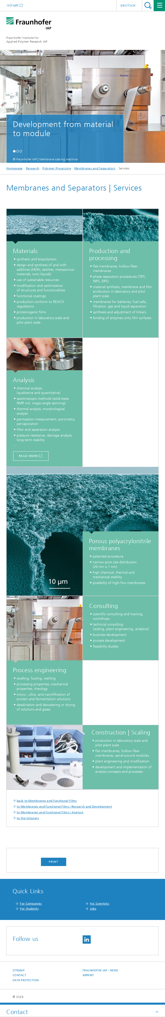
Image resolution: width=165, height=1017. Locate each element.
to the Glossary (28, 818)
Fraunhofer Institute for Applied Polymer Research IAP (26, 39)
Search (148, 5)
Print (53, 862)
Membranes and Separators (94, 168)
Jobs (93, 908)
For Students (29, 908)
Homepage (14, 168)
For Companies (31, 903)
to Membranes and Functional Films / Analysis (50, 812)
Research (32, 168)
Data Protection (26, 980)
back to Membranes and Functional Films (47, 801)
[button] (14, 151)
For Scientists (99, 903)
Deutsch (128, 5)
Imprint (88, 975)
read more (28, 456)
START (14, 5)
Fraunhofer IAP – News (101, 970)
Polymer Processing (56, 168)
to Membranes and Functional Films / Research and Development (64, 806)
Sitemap (19, 970)
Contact (19, 975)
